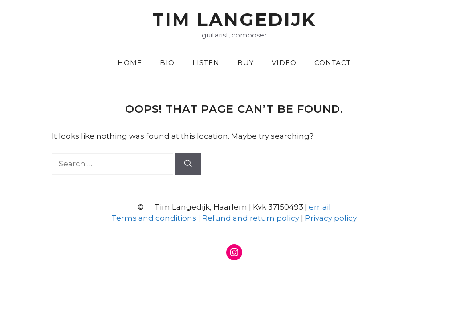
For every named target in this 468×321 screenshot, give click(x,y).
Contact (332, 62)
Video (284, 62)
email (320, 206)
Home (130, 62)
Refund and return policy (250, 218)
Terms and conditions (153, 218)
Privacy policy (331, 218)
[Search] (188, 164)
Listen (206, 62)
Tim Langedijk (234, 19)
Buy (245, 62)
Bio (167, 62)
